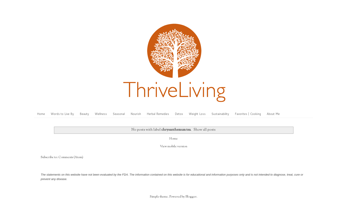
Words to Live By (62, 114)
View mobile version (173, 146)
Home (41, 114)
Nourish (136, 114)
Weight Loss (197, 114)
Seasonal (119, 114)
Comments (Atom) (70, 157)
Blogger (191, 197)
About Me (273, 114)
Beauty (84, 114)
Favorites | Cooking (248, 114)
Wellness (101, 114)
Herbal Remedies (158, 114)
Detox (179, 114)
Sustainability (220, 114)
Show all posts (204, 129)
